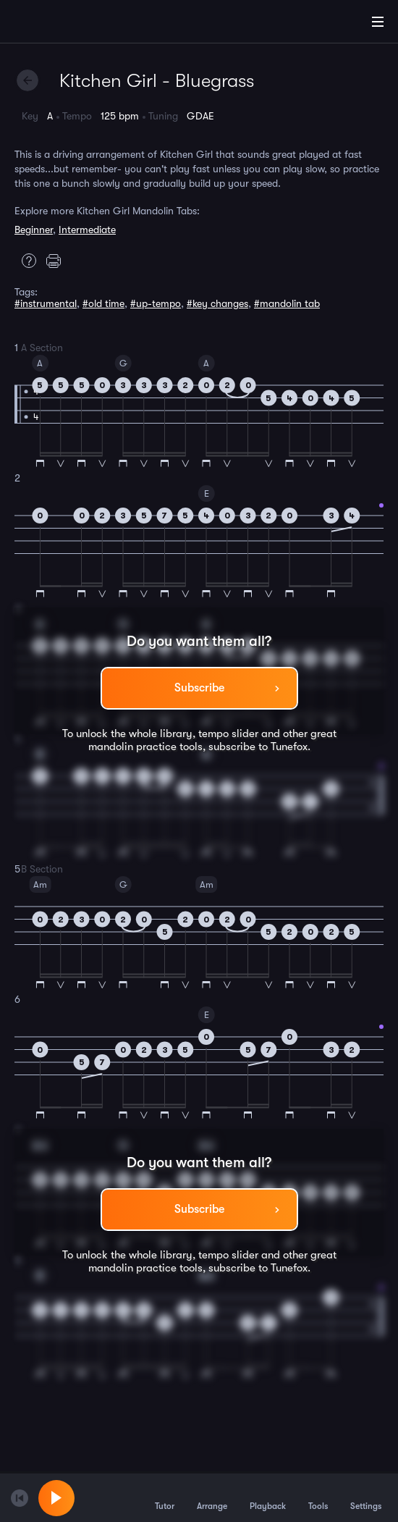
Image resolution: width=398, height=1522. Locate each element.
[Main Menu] (377, 21)
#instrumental (45, 303)
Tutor (164, 1497)
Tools (318, 1497)
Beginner (33, 229)
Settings (365, 1497)
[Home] (57, 23)
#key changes (217, 303)
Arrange (212, 1497)
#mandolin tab (287, 303)
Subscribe (199, 687)
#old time (103, 303)
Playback (268, 1497)
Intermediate (87, 229)
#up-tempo (155, 303)
